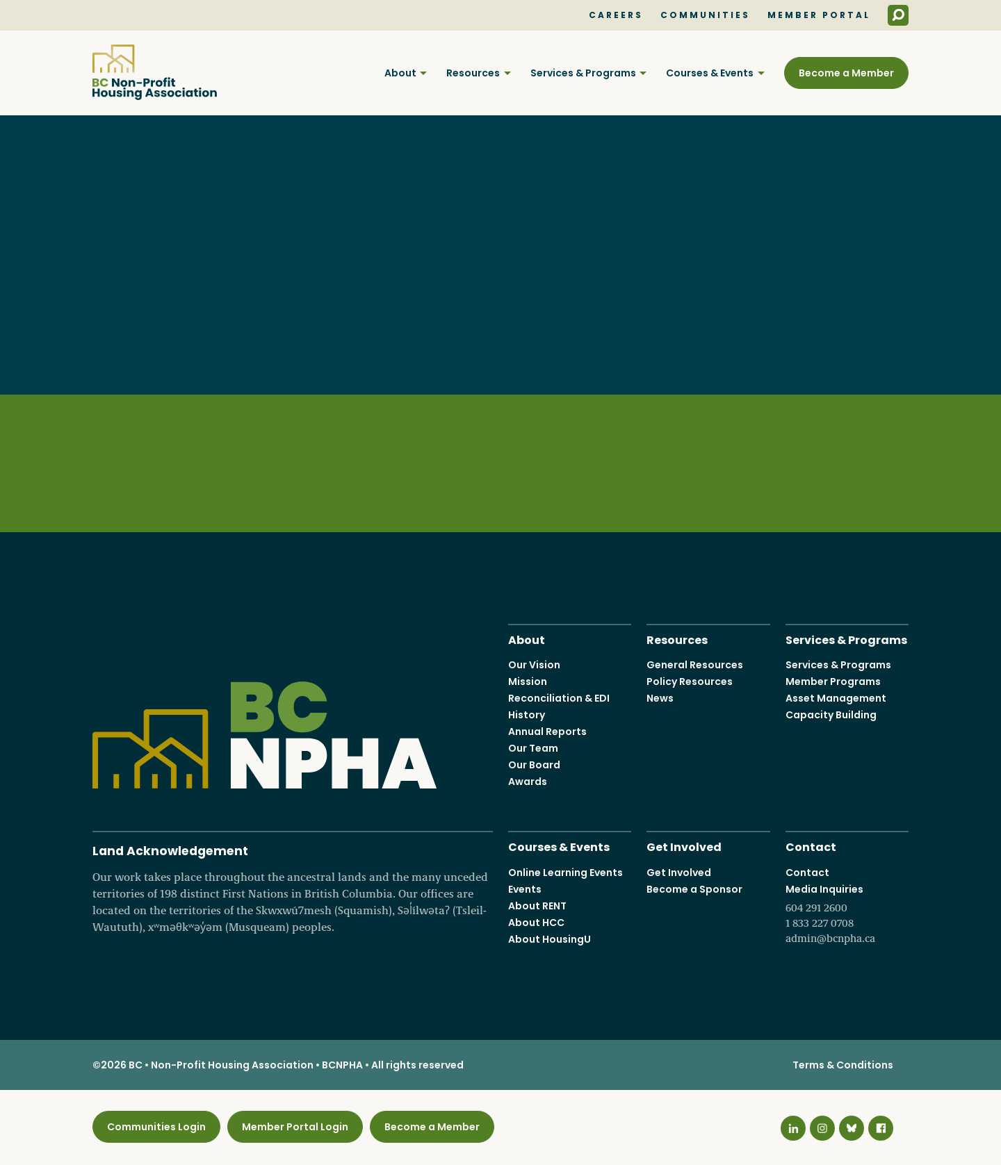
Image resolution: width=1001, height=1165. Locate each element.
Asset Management (836, 699)
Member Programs (833, 682)
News (660, 699)
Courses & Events (710, 73)
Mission (527, 682)
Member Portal (818, 15)
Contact (811, 846)
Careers (616, 15)
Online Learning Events (565, 872)
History (526, 715)
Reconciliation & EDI (559, 699)
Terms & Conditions (842, 1066)
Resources (473, 73)
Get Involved (684, 846)
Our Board (534, 765)
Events (525, 889)
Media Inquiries (847, 914)
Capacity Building (831, 715)
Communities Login (156, 1127)
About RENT (537, 906)
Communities (705, 15)
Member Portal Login (295, 1127)
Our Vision (534, 665)
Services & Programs (583, 73)
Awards (527, 782)
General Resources (694, 665)
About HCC (536, 922)
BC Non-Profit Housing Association (154, 72)
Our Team (533, 749)
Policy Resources (689, 682)
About (400, 73)
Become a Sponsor (694, 889)
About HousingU (549, 939)
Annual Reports (547, 732)
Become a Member (846, 73)
